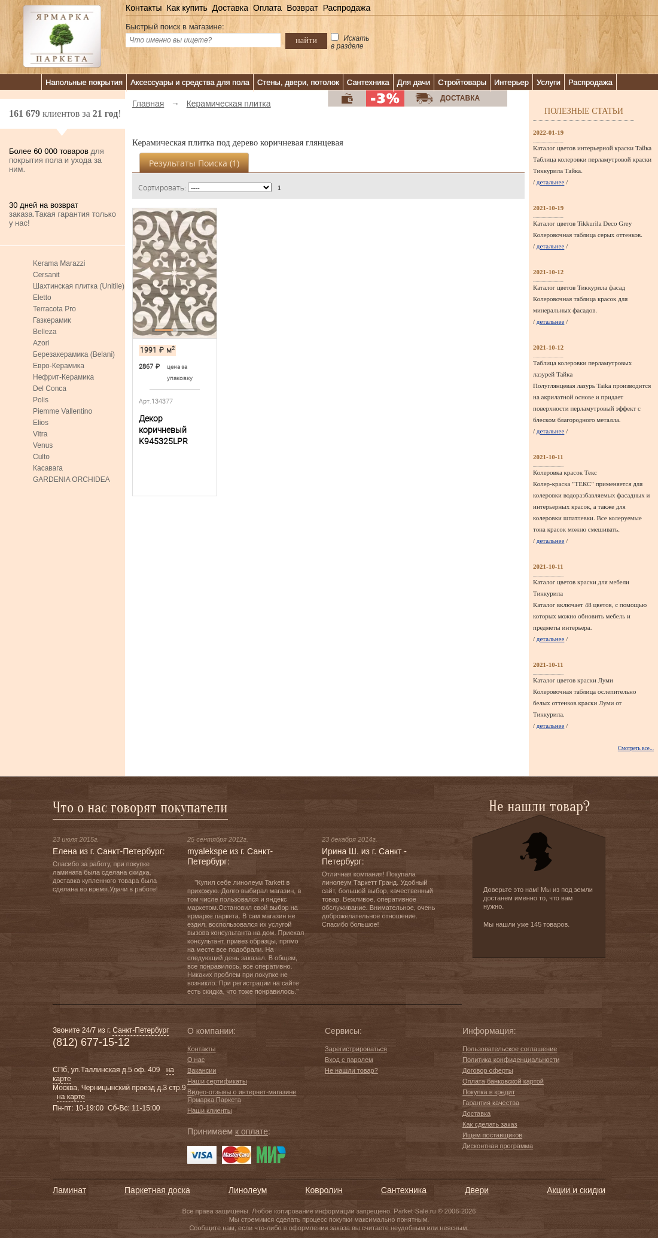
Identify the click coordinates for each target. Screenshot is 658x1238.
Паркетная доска (157, 1190)
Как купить (186, 8)
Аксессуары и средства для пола (189, 82)
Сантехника (368, 82)
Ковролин (323, 1190)
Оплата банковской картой (503, 1081)
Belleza (44, 331)
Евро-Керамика (58, 366)
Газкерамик (52, 320)
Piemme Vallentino (62, 411)
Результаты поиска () (194, 163)
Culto (41, 457)
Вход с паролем (349, 1059)
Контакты (144, 8)
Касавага (48, 468)
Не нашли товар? (351, 1070)
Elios (40, 422)
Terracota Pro (54, 309)
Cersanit (46, 275)
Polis (40, 400)
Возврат (302, 8)
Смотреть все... (636, 748)
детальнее (551, 182)
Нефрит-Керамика (63, 377)
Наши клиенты (209, 1110)
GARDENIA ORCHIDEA (71, 479)
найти (306, 40)
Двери (477, 1190)
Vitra (40, 434)
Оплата (267, 8)
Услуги (548, 82)
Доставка (230, 8)
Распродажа (347, 8)
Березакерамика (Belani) (74, 354)
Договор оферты (487, 1070)
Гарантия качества (490, 1102)
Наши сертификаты (217, 1081)
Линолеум (248, 1190)
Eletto (42, 297)
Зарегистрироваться (356, 1048)
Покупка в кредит (488, 1092)
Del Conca (49, 388)
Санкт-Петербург (140, 1030)
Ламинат (69, 1190)
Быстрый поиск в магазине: (175, 26)
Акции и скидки (576, 1190)
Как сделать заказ (489, 1124)
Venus (43, 445)
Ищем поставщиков (492, 1135)
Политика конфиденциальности (510, 1059)
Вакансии (202, 1070)
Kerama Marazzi (59, 263)
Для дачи (414, 82)
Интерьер (511, 82)
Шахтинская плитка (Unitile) (78, 286)
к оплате (251, 1131)
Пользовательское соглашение (509, 1048)
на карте (71, 1097)
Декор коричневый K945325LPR (163, 430)
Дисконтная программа (497, 1145)
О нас (196, 1059)
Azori (41, 343)
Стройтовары (462, 82)
